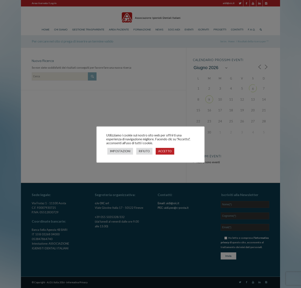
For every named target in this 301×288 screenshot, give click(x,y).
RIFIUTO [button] (144, 151)
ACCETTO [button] (165, 151)
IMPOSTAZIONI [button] (120, 151)
